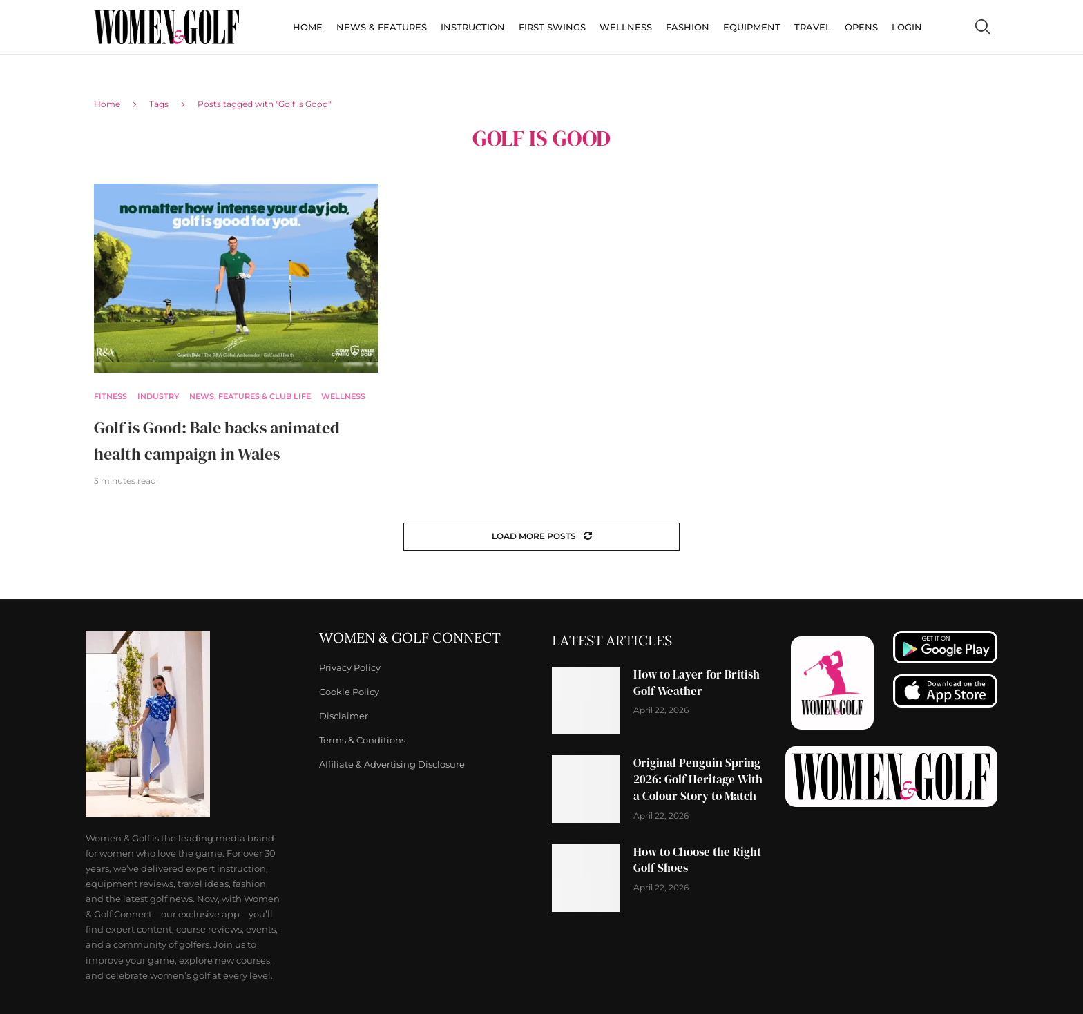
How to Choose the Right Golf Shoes (697, 860)
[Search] (982, 27)
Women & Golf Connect (410, 638)
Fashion (687, 26)
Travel (812, 26)
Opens (861, 26)
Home (308, 26)
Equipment (751, 26)
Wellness (626, 26)
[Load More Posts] (541, 537)
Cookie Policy (349, 692)
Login (907, 26)
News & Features (381, 26)
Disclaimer (343, 716)
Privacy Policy (350, 667)
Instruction (473, 26)
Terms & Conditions (362, 740)
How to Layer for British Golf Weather (696, 682)
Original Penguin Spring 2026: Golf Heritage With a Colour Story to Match (698, 779)
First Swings (552, 26)
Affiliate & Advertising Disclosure (392, 764)
